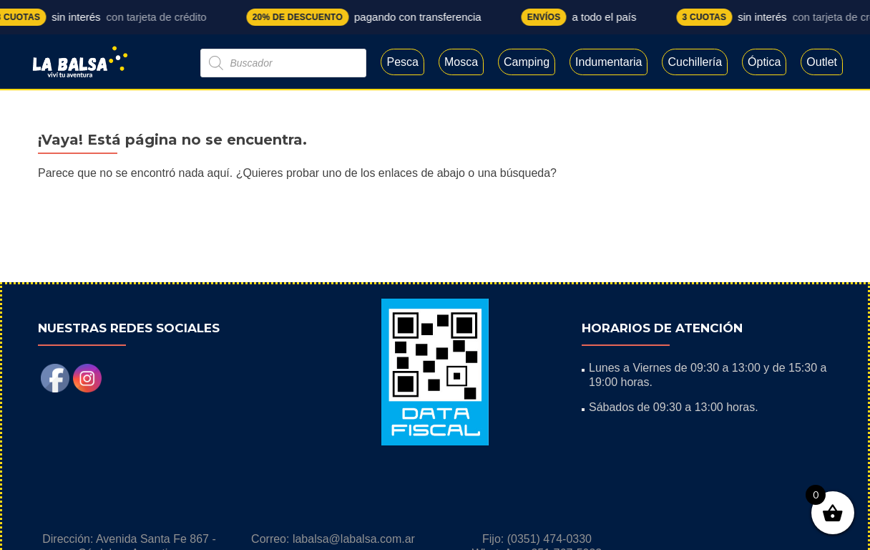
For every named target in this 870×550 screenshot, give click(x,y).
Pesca (402, 62)
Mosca (461, 62)
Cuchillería (695, 62)
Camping (526, 62)
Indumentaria (608, 62)
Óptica (764, 62)
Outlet (821, 62)
